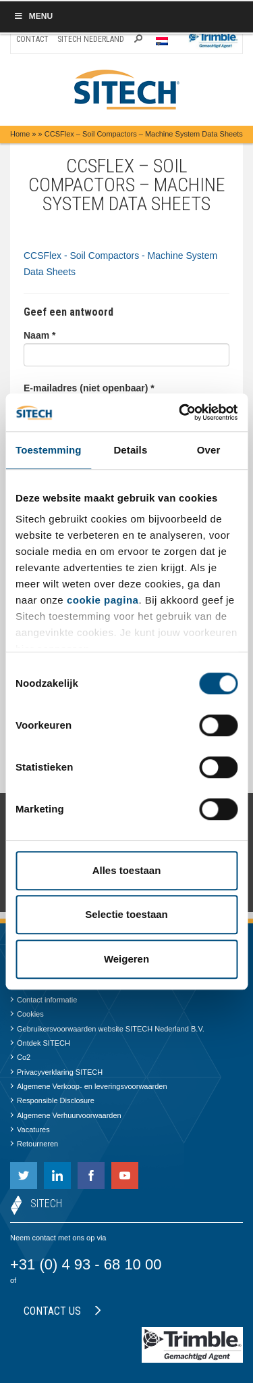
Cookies (27, 1014)
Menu (33, 16)
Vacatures (30, 1129)
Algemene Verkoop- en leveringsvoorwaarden (88, 1086)
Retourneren (34, 1144)
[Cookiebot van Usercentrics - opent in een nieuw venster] (180, 412)
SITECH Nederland (90, 39)
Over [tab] (209, 450)
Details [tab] (130, 450)
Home (20, 134)
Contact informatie (43, 1000)
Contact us (62, 1311)
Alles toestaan (126, 870)
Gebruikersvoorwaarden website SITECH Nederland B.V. (107, 1029)
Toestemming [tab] (49, 450)
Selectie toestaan (126, 914)
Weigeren (126, 959)
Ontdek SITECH (40, 1043)
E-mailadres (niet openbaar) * (89, 388)
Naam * (39, 335)
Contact (32, 39)
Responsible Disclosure (52, 1100)
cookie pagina (103, 600)
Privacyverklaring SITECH (56, 1072)
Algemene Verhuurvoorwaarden (65, 1115)
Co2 (20, 1057)
